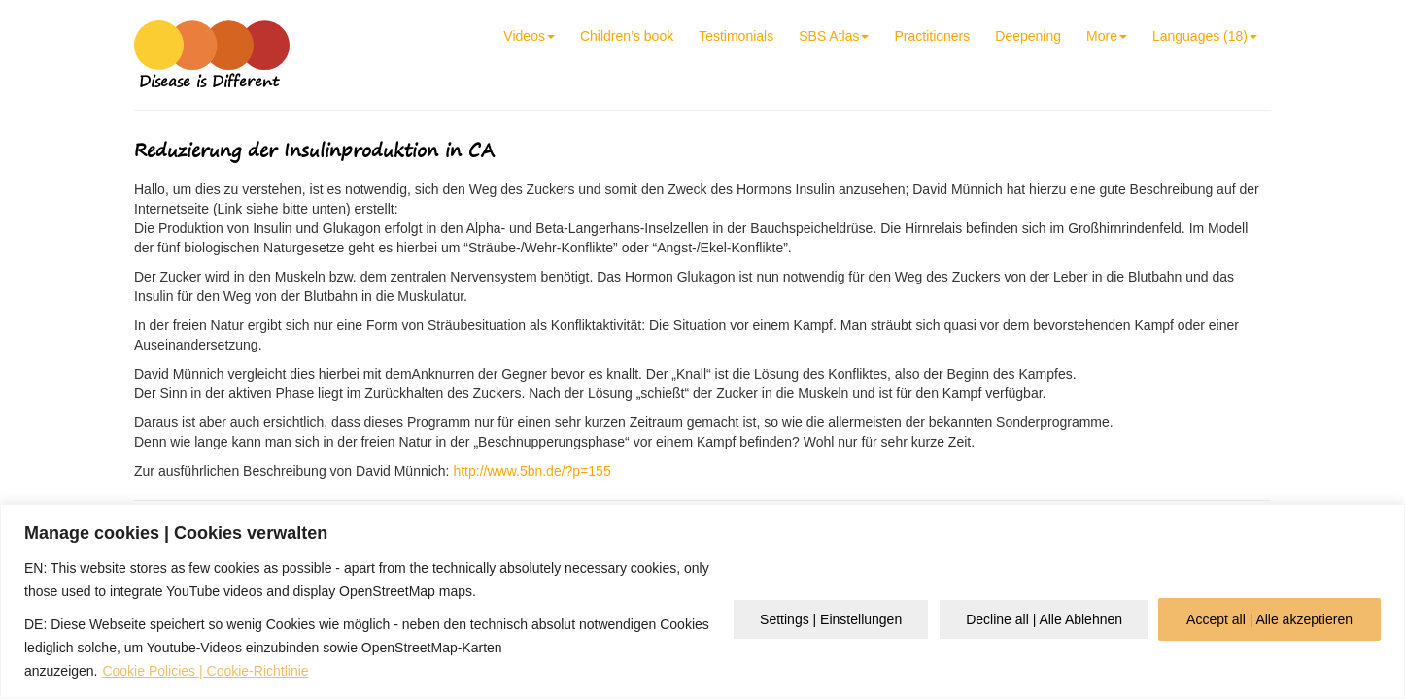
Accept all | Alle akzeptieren (1269, 619)
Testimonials (736, 36)
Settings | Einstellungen (831, 619)
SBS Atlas (834, 36)
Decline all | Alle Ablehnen (1044, 619)
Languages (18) (1204, 36)
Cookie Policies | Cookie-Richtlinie (205, 671)
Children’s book (626, 36)
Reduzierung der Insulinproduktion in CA (314, 150)
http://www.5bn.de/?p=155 (531, 471)
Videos (529, 36)
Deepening (1028, 36)
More (1106, 36)
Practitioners (932, 36)
